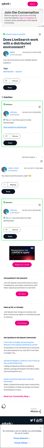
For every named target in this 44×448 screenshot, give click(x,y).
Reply (10, 87)
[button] (39, 34)
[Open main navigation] (41, 4)
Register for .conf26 (22, 265)
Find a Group (22, 323)
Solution (8, 104)
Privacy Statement (21, 438)
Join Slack (22, 294)
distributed (8, 71)
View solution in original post (15, 127)
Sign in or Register (27, 18)
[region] (22, 436)
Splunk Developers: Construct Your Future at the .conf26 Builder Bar (22, 362)
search (18, 71)
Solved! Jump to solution (15, 34)
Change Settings (20, 443)
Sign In (32, 4)
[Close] (40, 428)
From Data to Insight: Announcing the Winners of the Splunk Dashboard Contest (21, 343)
